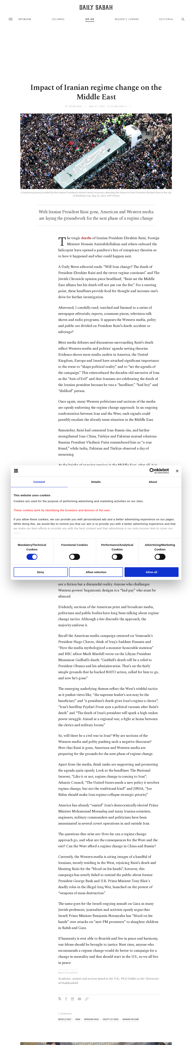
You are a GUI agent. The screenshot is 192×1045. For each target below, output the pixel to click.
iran (77, 1019)
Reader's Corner (127, 19)
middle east (64, 1019)
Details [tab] (96, 481)
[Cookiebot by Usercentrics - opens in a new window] (152, 471)
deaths (86, 238)
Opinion (24, 19)
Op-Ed (89, 19)
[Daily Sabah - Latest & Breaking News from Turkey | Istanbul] (96, 7)
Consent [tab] (39, 481)
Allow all (151, 572)
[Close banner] (177, 470)
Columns (58, 19)
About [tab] (153, 481)
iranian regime (130, 1019)
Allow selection (96, 572)
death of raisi (110, 1019)
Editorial (166, 19)
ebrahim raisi (91, 1019)
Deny (40, 572)
